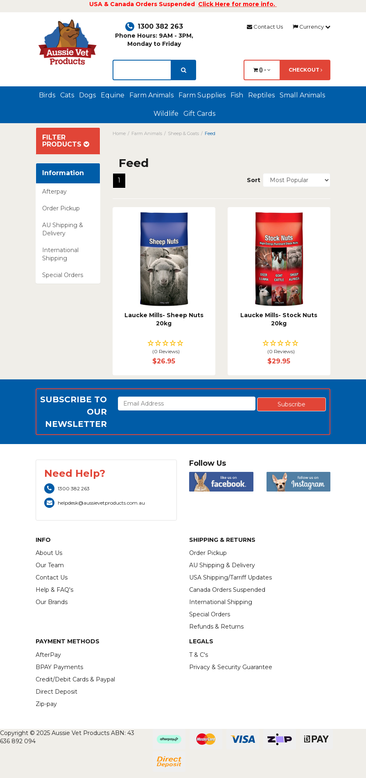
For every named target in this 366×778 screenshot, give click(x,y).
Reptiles (261, 95)
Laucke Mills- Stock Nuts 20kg (278, 319)
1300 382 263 (154, 26)
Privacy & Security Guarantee (230, 667)
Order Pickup (61, 208)
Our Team (50, 565)
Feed (210, 133)
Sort (252, 180)
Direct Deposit (56, 691)
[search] (183, 70)
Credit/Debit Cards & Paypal (75, 679)
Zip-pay (46, 704)
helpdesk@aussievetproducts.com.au (94, 503)
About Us (49, 553)
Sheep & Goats (183, 133)
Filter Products (65, 141)
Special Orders (62, 275)
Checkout (305, 70)
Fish (236, 95)
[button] (164, 347)
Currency (311, 26)
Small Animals (302, 95)
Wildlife (166, 113)
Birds (47, 95)
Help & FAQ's (54, 589)
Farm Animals (151, 95)
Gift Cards (199, 113)
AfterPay (48, 654)
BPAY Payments (59, 667)
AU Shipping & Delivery (62, 229)
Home (119, 133)
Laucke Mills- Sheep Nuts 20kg (163, 319)
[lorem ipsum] (142, 70)
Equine (112, 95)
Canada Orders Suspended (227, 589)
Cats (67, 95)
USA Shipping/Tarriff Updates (230, 577)
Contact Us (265, 26)
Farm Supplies (202, 95)
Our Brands (52, 602)
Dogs (87, 95)
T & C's (198, 654)
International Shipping (60, 254)
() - (262, 70)
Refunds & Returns (216, 626)
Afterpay (54, 191)
